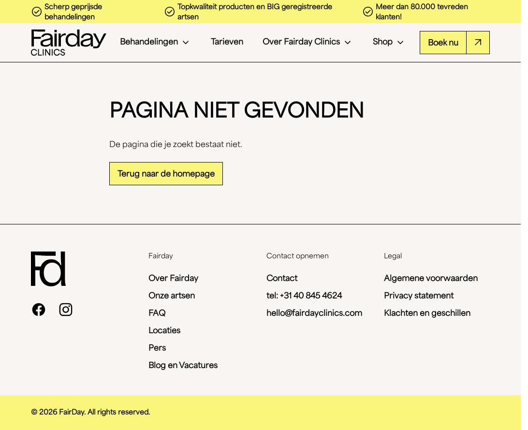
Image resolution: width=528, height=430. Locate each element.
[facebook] (38, 309)
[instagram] (65, 309)
